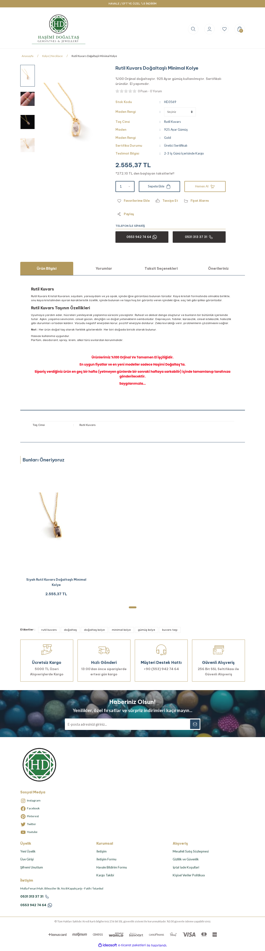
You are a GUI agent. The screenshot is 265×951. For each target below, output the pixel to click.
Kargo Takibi (105, 877)
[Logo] (58, 29)
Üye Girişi (27, 861)
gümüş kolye (146, 632)
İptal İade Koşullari (186, 869)
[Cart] (239, 29)
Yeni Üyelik (28, 853)
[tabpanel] (56, 535)
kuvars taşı (169, 632)
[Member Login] (207, 29)
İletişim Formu (106, 861)
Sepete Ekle (159, 186)
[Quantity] (125, 186)
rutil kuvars (49, 632)
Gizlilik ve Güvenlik (186, 861)
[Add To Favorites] (133, 201)
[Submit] (195, 726)
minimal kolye (121, 632)
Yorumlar (104, 268)
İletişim (101, 853)
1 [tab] (132, 609)
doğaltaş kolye (94, 632)
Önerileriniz (218, 268)
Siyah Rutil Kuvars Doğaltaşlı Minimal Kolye (56, 583)
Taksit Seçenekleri (161, 268)
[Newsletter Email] (132, 726)
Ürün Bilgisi (47, 268)
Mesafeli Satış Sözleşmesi (190, 853)
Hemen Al (205, 186)
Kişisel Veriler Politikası (189, 877)
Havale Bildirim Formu (111, 869)
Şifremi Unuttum (31, 869)
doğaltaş (70, 632)
